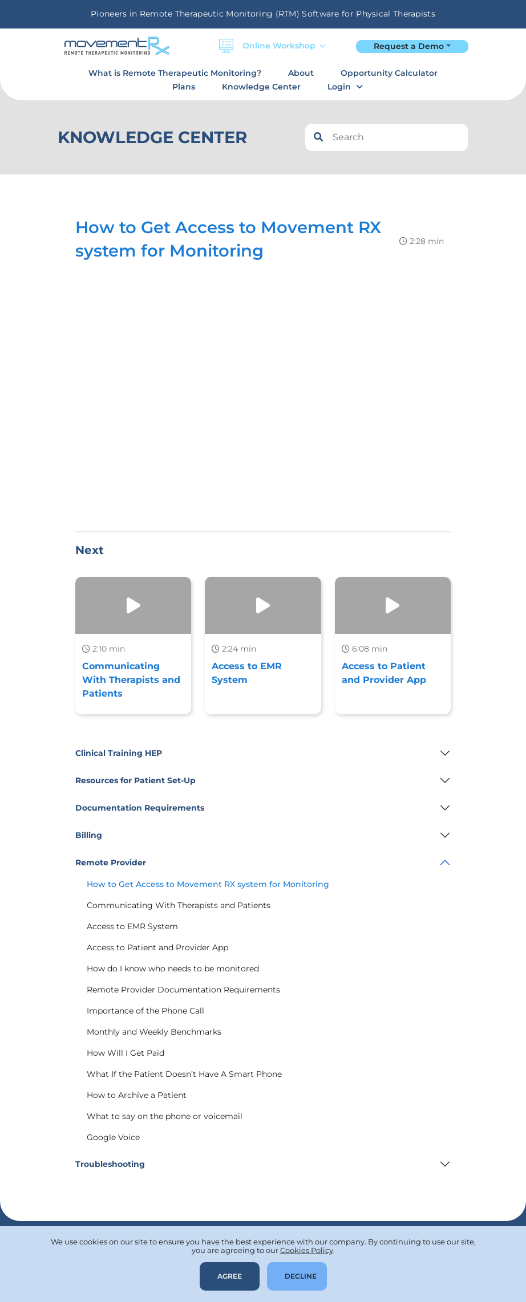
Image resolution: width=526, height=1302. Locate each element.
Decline (301, 1276)
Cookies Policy (306, 1250)
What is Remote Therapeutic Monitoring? (174, 73)
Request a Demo (409, 46)
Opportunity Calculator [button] (389, 73)
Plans (183, 87)
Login (339, 87)
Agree (229, 1276)
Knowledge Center (261, 87)
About (301, 73)
